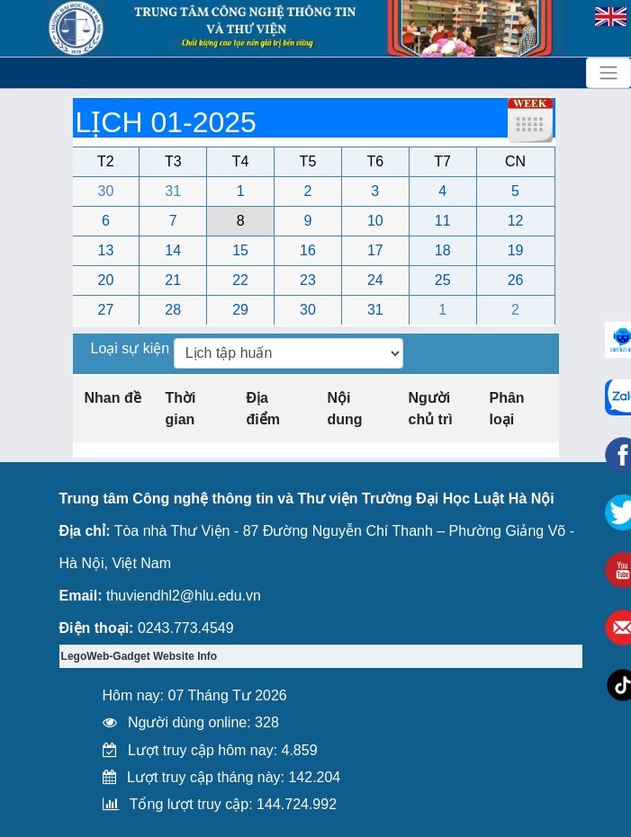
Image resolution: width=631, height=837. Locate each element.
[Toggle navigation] (608, 73)
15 (240, 250)
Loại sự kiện (132, 348)
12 (516, 220)
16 (308, 250)
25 (443, 280)
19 (516, 250)
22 (240, 280)
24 (375, 280)
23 (308, 280)
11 (443, 220)
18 (443, 250)
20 (106, 280)
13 (106, 250)
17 (375, 250)
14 (173, 250)
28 (173, 309)
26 (516, 280)
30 (106, 191)
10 (375, 220)
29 (240, 309)
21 (173, 280)
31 (173, 191)
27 (106, 309)
